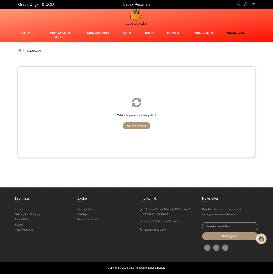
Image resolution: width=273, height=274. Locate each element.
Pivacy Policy (22, 219)
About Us (20, 209)
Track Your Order (24, 229)
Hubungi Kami (85, 209)
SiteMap (82, 214)
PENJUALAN (33, 50)
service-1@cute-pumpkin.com (161, 221)
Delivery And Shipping (27, 214)
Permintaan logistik (88, 219)
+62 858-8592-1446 (154, 229)
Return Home (136, 125)
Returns (19, 224)
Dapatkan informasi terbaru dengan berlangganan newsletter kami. (222, 212)
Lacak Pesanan (136, 4)
